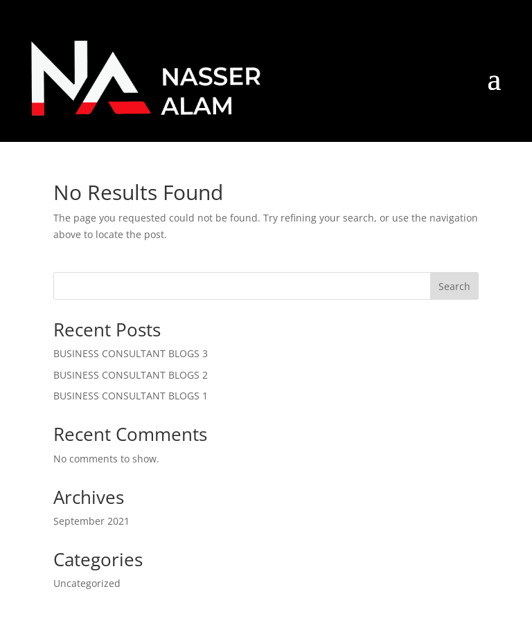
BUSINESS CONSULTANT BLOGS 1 (130, 395)
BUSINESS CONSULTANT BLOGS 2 (130, 374)
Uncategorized (87, 583)
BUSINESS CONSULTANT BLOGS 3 (130, 353)
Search (454, 286)
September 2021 (91, 520)
